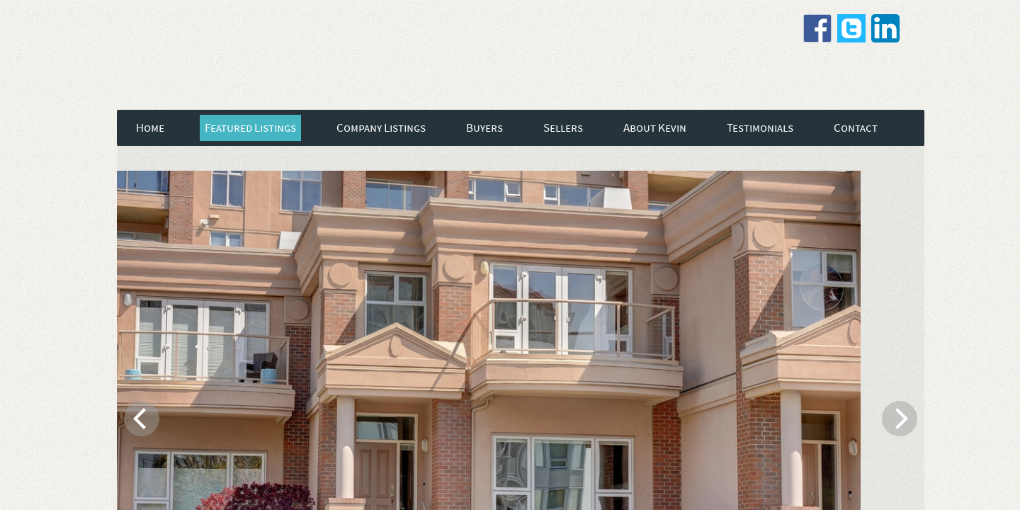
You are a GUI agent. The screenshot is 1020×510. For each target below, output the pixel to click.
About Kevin (654, 128)
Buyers (484, 128)
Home (150, 128)
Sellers (563, 128)
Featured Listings (250, 128)
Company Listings (381, 128)
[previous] (141, 418)
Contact (856, 128)
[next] (899, 418)
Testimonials (760, 128)
